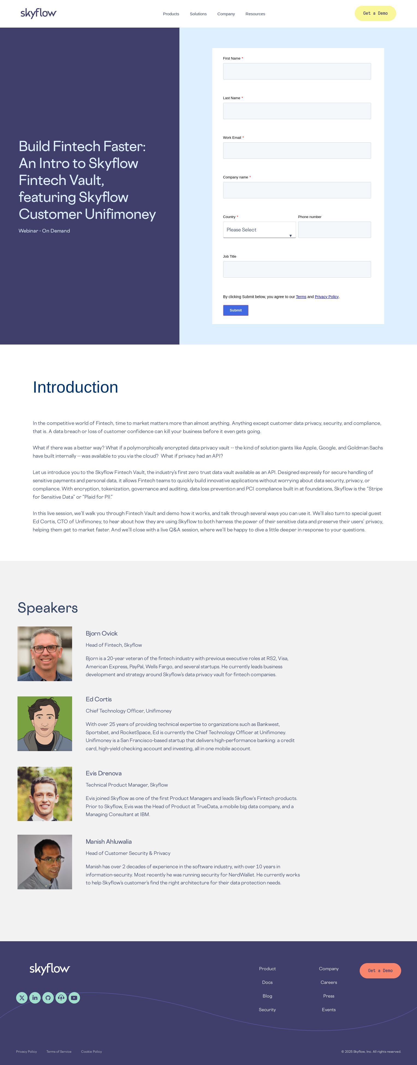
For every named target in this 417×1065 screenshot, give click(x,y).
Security (267, 1009)
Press (328, 996)
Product (267, 968)
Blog (267, 996)
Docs (267, 982)
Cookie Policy (91, 1051)
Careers (329, 982)
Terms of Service (59, 1051)
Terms (301, 297)
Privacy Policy (327, 297)
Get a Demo (380, 970)
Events (329, 1009)
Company (329, 968)
